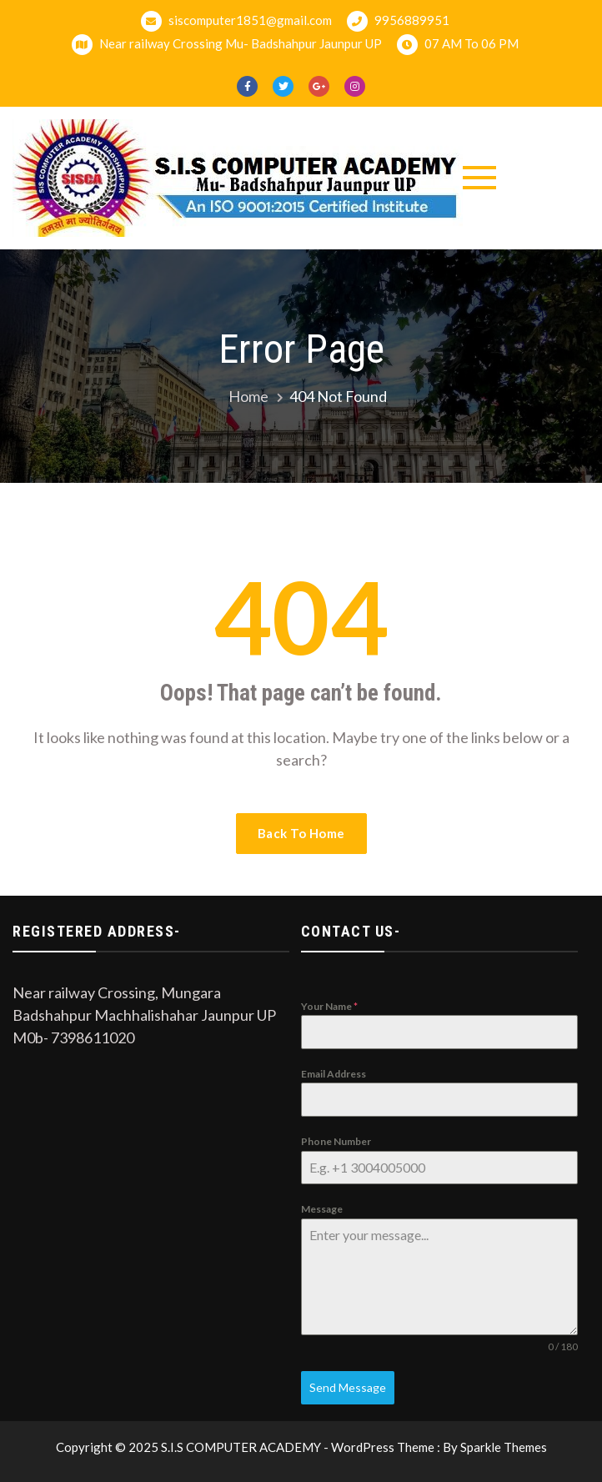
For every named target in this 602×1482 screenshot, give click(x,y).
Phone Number (336, 1141)
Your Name (329, 1006)
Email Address (333, 1074)
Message (322, 1209)
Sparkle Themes (503, 1446)
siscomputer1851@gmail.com (236, 21)
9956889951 (398, 21)
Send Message (347, 1387)
